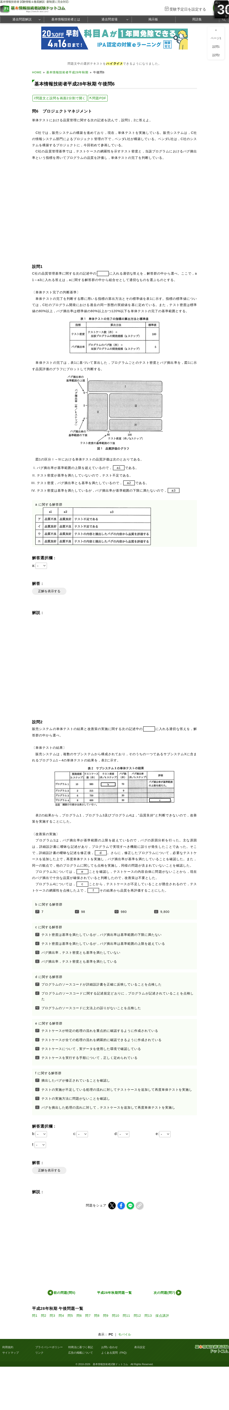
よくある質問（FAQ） (115, 1352)
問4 (61, 1315)
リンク (39, 1352)
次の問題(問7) (164, 1292)
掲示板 (153, 19)
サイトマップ (10, 1352)
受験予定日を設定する (187, 9)
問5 (70, 1315)
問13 (148, 1315)
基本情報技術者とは (65, 19)
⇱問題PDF (97, 98)
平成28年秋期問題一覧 (114, 1292)
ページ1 (216, 38)
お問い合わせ (109, 1347)
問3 (52, 1315)
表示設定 (139, 1347)
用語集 (197, 19)
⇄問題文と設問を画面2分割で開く (60, 98)
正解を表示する (49, 591)
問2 (43, 1315)
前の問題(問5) (64, 1292)
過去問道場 (109, 19)
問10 (116, 1315)
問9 (106, 1315)
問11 (126, 1315)
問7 (88, 1315)
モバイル (124, 1334)
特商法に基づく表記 (80, 1347)
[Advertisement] (105, 1248)
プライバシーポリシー (49, 1347)
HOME (37, 72)
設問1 (216, 46)
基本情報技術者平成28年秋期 (67, 72)
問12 (137, 1315)
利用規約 (7, 1347)
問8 (97, 1315)
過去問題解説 (22, 19)
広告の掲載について (80, 1352)
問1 (35, 1315)
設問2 (216, 55)
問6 (79, 1315)
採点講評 (162, 1315)
